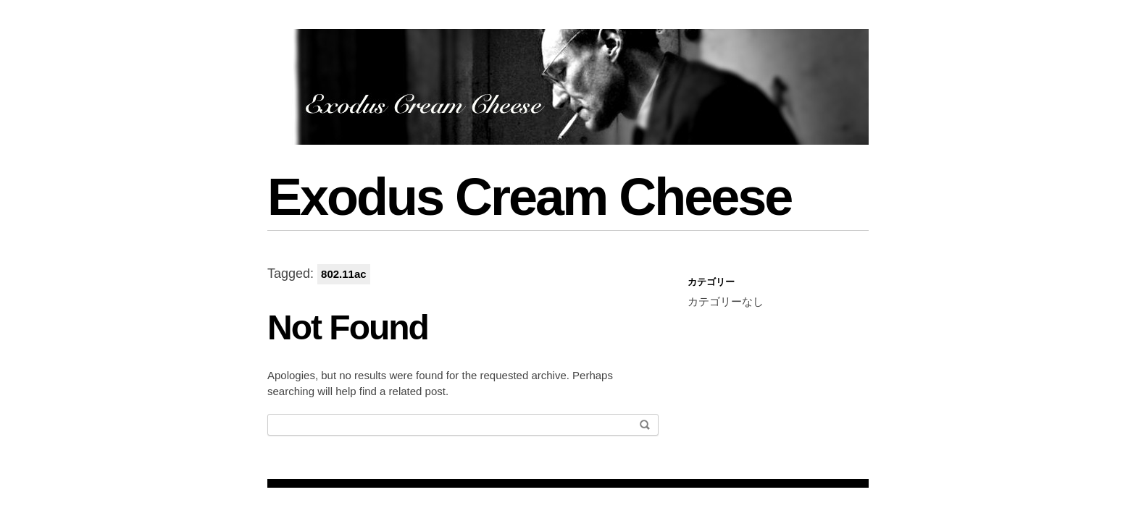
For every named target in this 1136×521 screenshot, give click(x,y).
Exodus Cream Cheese (529, 197)
